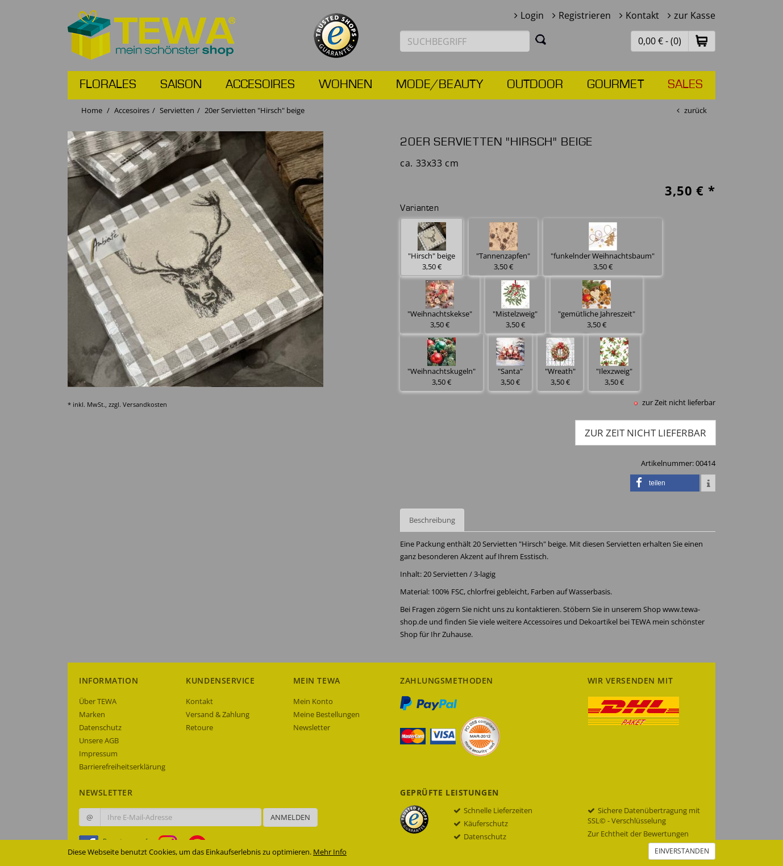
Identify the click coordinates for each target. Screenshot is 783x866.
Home (91, 110)
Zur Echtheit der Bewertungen (638, 833)
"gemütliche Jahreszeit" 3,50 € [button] (596, 305)
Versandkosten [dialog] (145, 404)
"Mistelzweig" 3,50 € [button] (515, 305)
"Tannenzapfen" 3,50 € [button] (503, 247)
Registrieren (585, 15)
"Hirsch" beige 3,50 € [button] (431, 247)
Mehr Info (330, 852)
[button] (701, 41)
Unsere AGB (99, 740)
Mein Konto (313, 701)
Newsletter (311, 727)
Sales (685, 84)
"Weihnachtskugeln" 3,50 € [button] (441, 362)
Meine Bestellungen (326, 714)
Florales (108, 84)
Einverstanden (682, 851)
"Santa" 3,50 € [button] (510, 362)
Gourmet (615, 84)
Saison (181, 84)
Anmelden (290, 817)
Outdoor (535, 84)
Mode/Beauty (439, 84)
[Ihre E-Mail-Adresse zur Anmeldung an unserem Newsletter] (180, 817)
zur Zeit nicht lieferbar (645, 432)
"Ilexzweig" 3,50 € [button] (614, 362)
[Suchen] (540, 39)
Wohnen (345, 84)
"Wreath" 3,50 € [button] (560, 362)
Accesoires (260, 84)
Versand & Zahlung (217, 714)
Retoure (199, 727)
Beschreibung (432, 520)
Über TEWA (97, 701)
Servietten (177, 110)
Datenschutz (100, 727)
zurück (695, 110)
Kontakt (642, 15)
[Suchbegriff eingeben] (465, 41)
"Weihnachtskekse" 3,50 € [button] (439, 305)
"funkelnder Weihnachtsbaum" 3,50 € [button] (603, 247)
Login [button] (532, 15)
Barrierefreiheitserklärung (122, 766)
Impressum (98, 753)
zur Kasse (694, 15)
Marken (92, 714)
